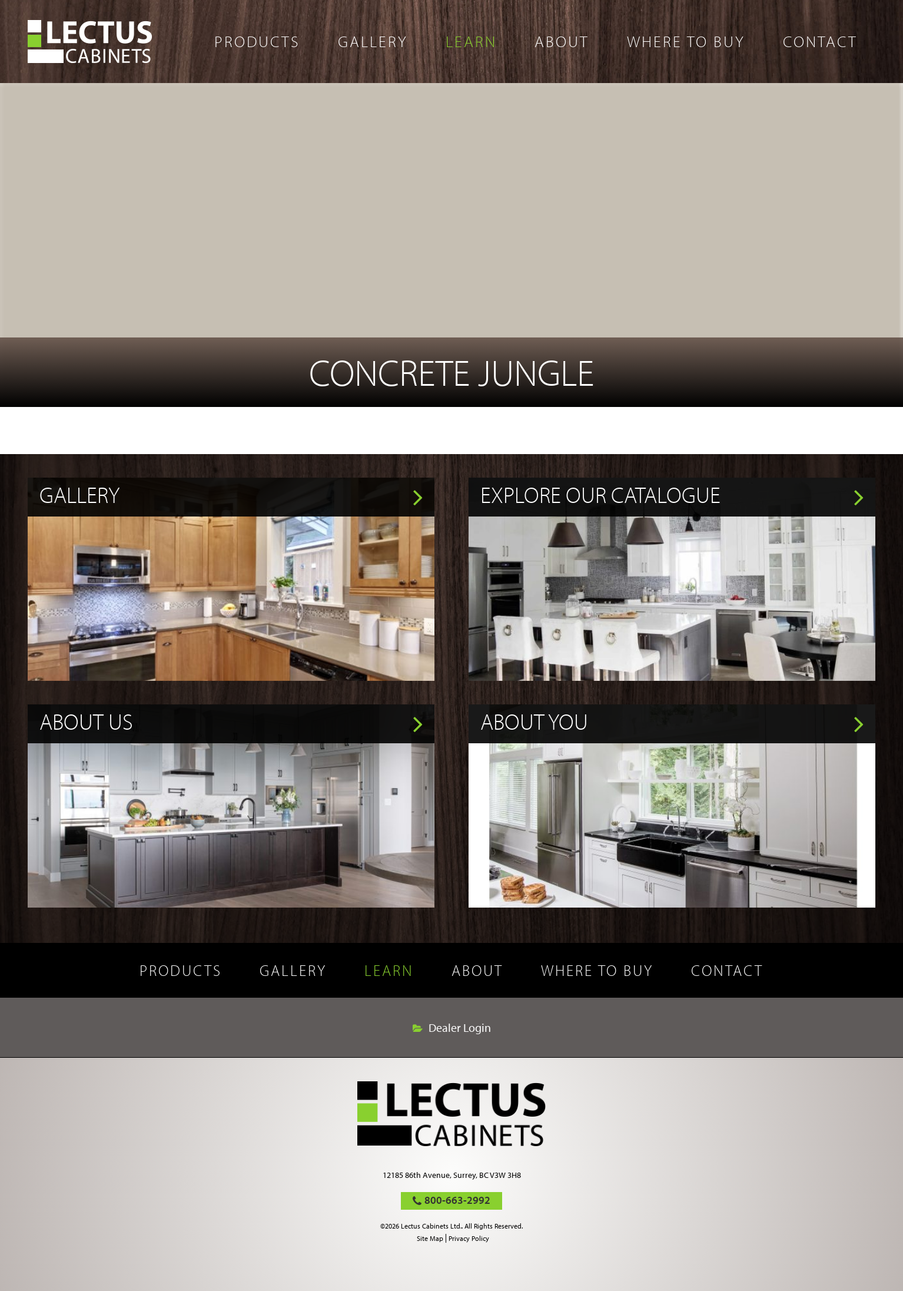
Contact (820, 41)
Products (257, 41)
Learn (471, 41)
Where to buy (686, 41)
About (562, 41)
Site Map (430, 1238)
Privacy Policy (469, 1238)
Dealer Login (460, 1028)
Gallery (373, 41)
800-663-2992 (457, 1200)
